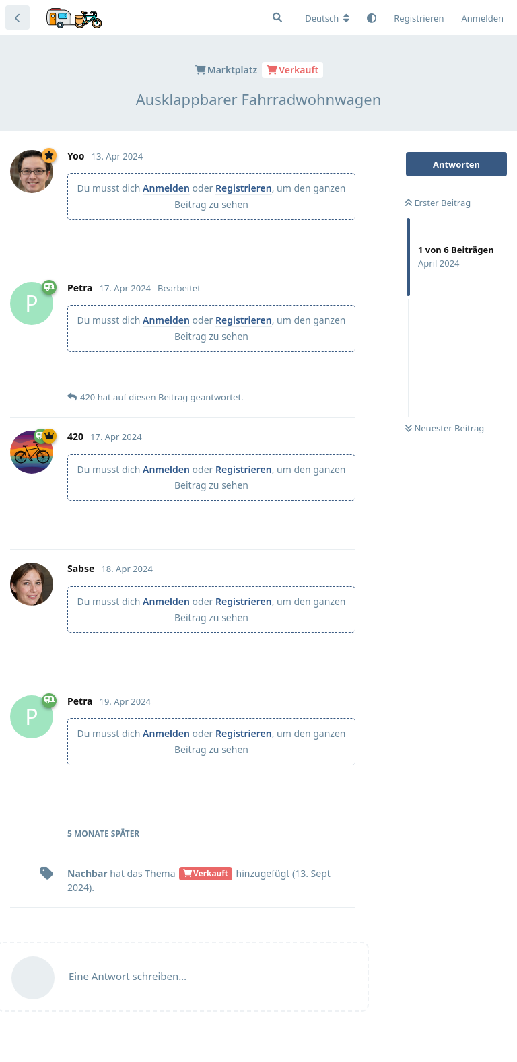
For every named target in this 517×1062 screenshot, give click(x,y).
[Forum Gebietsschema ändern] (327, 18)
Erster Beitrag (438, 203)
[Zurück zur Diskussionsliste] (17, 17)
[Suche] (277, 17)
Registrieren (243, 188)
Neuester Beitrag (444, 428)
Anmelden (166, 188)
